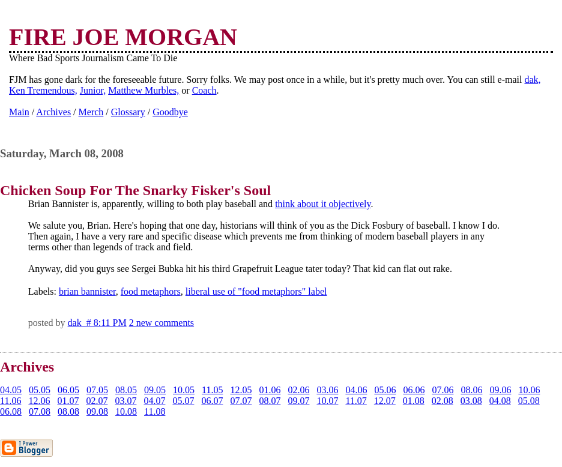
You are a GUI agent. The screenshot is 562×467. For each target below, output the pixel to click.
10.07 (327, 401)
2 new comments (161, 323)
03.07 (125, 401)
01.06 (269, 390)
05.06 (385, 390)
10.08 (126, 411)
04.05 (11, 390)
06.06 (414, 390)
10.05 (184, 390)
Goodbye (170, 112)
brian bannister (87, 291)
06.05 (68, 390)
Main (19, 112)
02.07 (96, 401)
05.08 (529, 401)
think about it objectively (322, 204)
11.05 (212, 390)
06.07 (212, 401)
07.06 (442, 390)
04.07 (154, 401)
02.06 (298, 390)
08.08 (68, 411)
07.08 (39, 411)
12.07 (385, 401)
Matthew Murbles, (143, 90)
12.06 (39, 401)
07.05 (97, 390)
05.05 (39, 390)
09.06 (500, 390)
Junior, (93, 90)
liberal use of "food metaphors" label (256, 291)
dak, (532, 79)
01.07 (68, 401)
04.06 (356, 390)
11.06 (10, 401)
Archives (53, 112)
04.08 (500, 401)
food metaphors (151, 291)
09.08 (97, 411)
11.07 (355, 401)
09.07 (298, 401)
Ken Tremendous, (43, 90)
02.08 (442, 401)
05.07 (183, 401)
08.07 (269, 401)
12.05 (241, 390)
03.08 (471, 401)
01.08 (414, 401)
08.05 (126, 390)
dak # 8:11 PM (97, 323)
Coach (204, 90)
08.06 (471, 390)
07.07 (241, 401)
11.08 (154, 411)
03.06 (327, 390)
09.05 (155, 390)
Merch (91, 112)
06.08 (11, 411)
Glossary (128, 112)
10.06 (529, 390)
